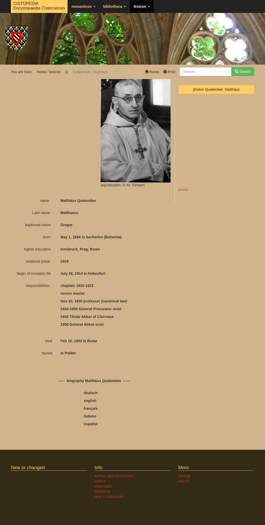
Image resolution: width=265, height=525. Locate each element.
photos (183, 190)
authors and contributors (114, 476)
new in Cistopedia (108, 496)
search (183, 481)
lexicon (142, 6)
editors (99, 481)
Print (169, 72)
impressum (103, 486)
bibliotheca (114, 6)
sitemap (184, 476)
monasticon (83, 6)
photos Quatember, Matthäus (216, 89)
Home (152, 72)
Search (243, 72)
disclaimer (102, 491)
